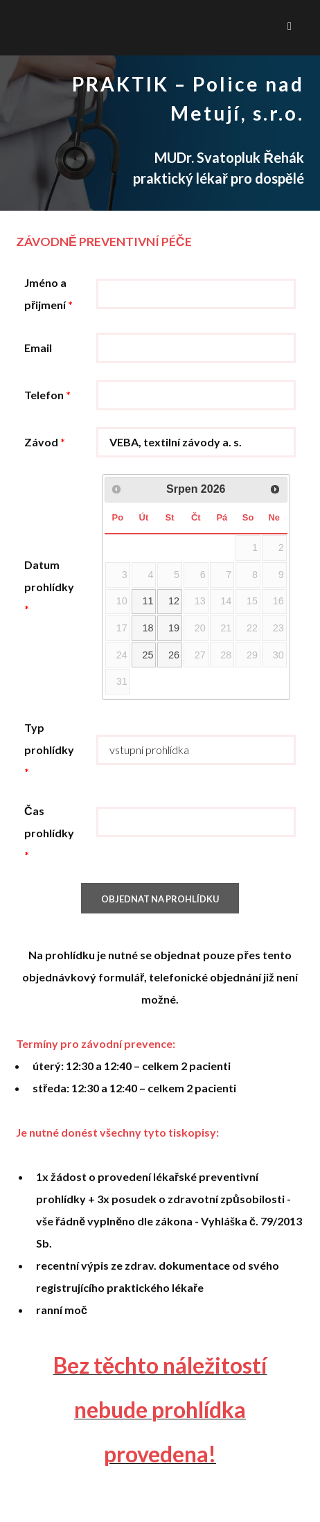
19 (173, 627)
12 (173, 600)
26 (173, 655)
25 (147, 655)
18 (147, 627)
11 (147, 600)
